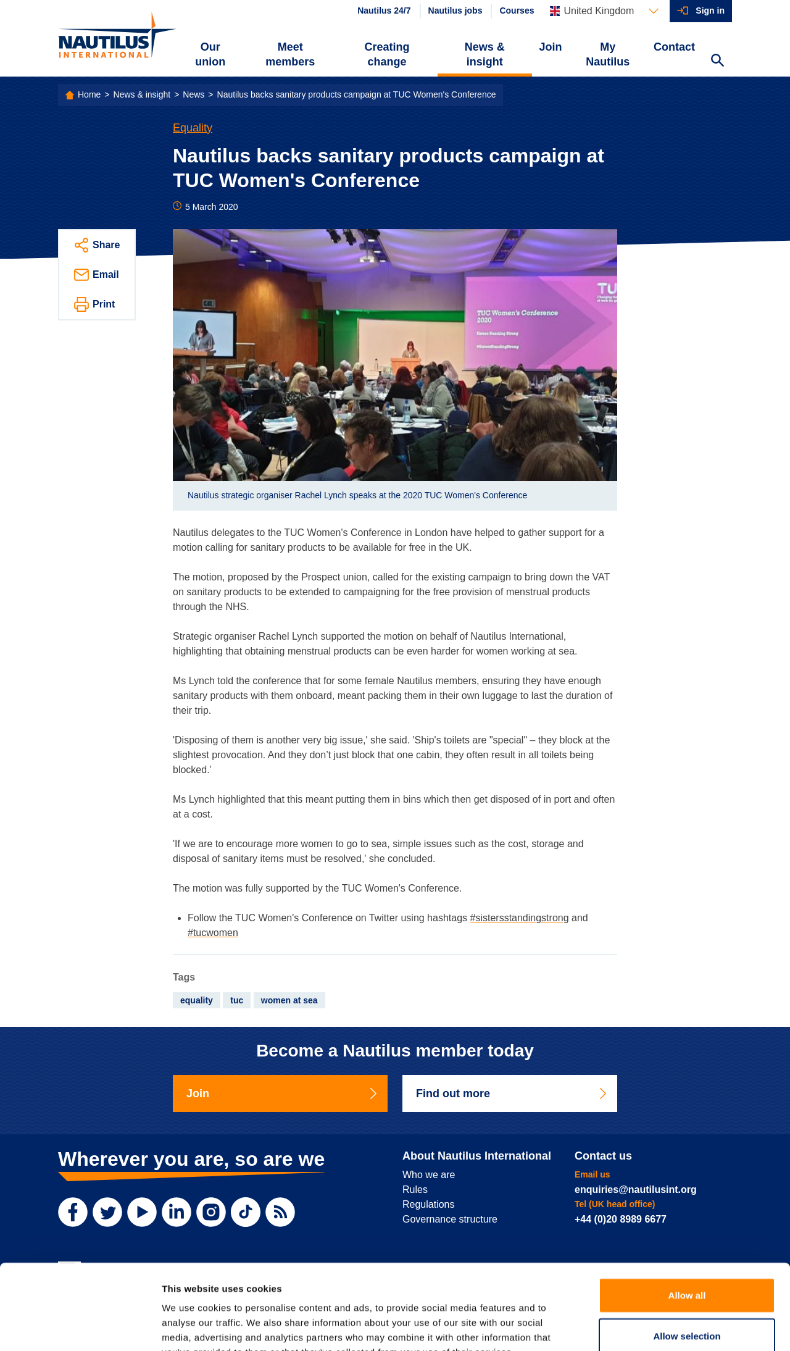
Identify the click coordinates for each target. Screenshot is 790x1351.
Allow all (687, 1220)
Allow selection (686, 1260)
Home (89, 94)
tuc (236, 1000)
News (193, 94)
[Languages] (604, 11)
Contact (674, 47)
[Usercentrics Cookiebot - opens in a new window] (80, 1327)
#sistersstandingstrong (519, 918)
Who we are (428, 1174)
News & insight (485, 54)
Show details (647, 1326)
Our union (210, 54)
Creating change (387, 54)
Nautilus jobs (455, 10)
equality (196, 1000)
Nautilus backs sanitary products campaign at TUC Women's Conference (356, 94)
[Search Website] (717, 61)
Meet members (290, 54)
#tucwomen (213, 932)
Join (550, 47)
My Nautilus (608, 54)
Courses (516, 10)
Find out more (512, 1093)
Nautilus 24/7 (383, 10)
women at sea (289, 1000)
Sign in (710, 10)
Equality (192, 128)
